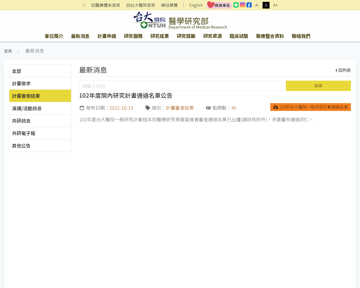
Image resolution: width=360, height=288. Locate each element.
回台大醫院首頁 (140, 5)
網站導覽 (169, 5)
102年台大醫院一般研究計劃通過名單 (310, 107)
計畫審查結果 (26, 95)
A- (257, 5)
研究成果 (159, 35)
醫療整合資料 (270, 35)
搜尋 (318, 86)
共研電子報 (23, 133)
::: (83, 5)
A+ (275, 5)
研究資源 (212, 35)
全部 (16, 70)
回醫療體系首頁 (105, 5)
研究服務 (133, 35)
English (196, 5)
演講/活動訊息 (27, 108)
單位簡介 (54, 35)
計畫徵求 (21, 83)
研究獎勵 (186, 35)
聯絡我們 (301, 35)
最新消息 (80, 35)
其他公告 (21, 145)
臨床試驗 (239, 35)
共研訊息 (21, 120)
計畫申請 (106, 35)
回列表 (343, 70)
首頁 (8, 51)
